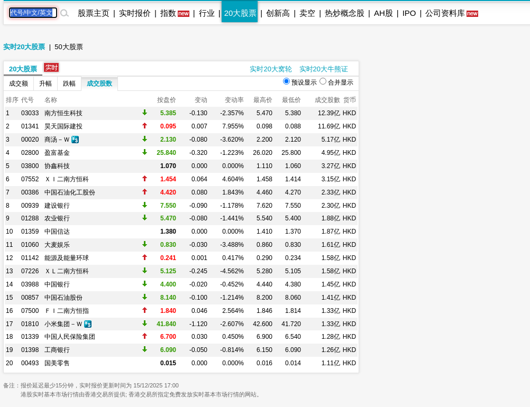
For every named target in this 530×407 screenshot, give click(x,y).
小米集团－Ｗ (63, 324)
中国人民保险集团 (69, 336)
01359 (30, 231)
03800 (30, 166)
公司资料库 (445, 12)
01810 (30, 324)
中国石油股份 (63, 297)
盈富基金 (57, 152)
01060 (30, 244)
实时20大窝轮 (270, 69)
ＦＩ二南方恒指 (66, 310)
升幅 (45, 83)
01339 (30, 336)
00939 (30, 205)
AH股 (383, 12)
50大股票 (68, 47)
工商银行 (57, 350)
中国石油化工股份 (69, 192)
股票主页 (93, 12)
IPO (409, 12)
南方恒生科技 (63, 113)
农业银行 (57, 218)
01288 (30, 218)
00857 (30, 297)
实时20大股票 (24, 47)
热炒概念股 (344, 12)
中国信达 (57, 231)
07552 (30, 179)
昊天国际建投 (63, 126)
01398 (30, 350)
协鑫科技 (57, 166)
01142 (30, 258)
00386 (30, 192)
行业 (207, 12)
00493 (30, 363)
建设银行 (57, 205)
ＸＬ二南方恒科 (66, 271)
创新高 (278, 12)
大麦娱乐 (57, 244)
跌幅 (69, 83)
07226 (30, 271)
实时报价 (135, 12)
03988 (30, 284)
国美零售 (57, 363)
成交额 (18, 83)
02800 (30, 152)
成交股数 (99, 83)
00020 (30, 139)
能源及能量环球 (66, 258)
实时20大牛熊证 (323, 69)
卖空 (307, 12)
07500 (30, 310)
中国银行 (57, 284)
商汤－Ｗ (57, 139)
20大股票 (240, 12)
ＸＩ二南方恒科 (66, 179)
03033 (30, 113)
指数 (168, 12)
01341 (30, 126)
